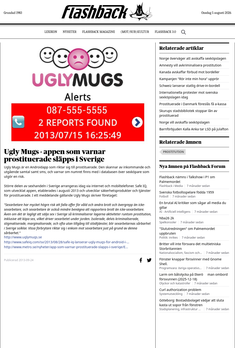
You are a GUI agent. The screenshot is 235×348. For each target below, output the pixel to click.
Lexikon (50, 32)
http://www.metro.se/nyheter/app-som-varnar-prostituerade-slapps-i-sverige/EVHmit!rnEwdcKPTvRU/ (66, 247)
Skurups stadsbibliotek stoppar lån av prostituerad (188, 113)
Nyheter (70, 32)
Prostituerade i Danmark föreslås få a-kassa (192, 104)
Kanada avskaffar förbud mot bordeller (189, 72)
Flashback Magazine (98, 32)
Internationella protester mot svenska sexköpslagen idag (188, 94)
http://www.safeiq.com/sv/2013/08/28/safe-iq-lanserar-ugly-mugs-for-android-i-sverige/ (66, 242)
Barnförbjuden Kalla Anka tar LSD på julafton (193, 129)
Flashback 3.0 (165, 32)
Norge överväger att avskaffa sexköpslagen (192, 58)
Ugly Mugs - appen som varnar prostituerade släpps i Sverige (55, 155)
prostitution (173, 152)
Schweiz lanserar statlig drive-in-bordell (189, 85)
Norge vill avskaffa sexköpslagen (184, 122)
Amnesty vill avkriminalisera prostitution (190, 65)
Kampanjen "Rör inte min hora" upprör (189, 79)
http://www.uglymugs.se (23, 237)
